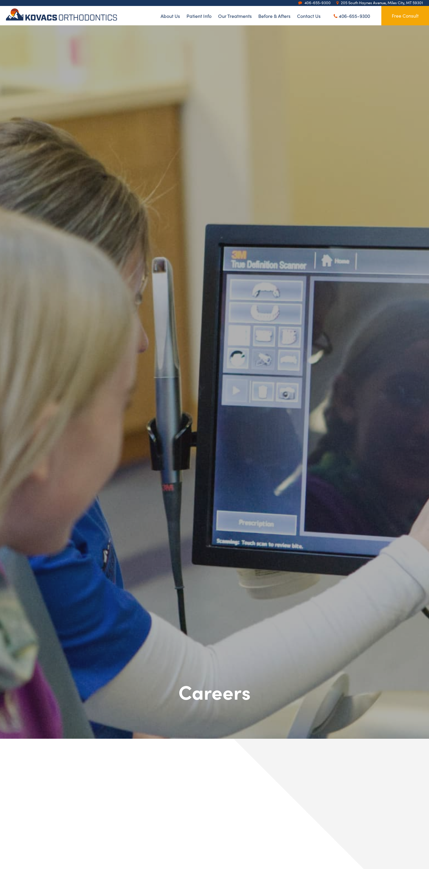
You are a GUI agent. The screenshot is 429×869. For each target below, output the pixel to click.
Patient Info (199, 15)
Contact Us (309, 15)
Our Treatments (235, 15)
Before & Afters (274, 15)
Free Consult (405, 15)
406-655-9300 (352, 16)
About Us (170, 15)
